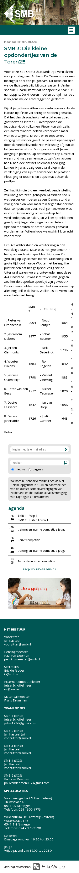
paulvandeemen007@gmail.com (26, 783)
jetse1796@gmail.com (20, 723)
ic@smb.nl (11, 674)
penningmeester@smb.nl (22, 659)
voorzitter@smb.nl (17, 644)
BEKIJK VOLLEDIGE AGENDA (39, 569)
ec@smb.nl (12, 689)
